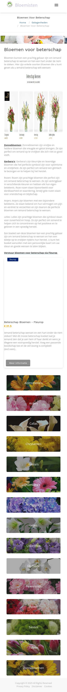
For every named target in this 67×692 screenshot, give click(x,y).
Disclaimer (37, 686)
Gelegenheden (40, 22)
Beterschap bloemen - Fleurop (23, 322)
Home (22, 22)
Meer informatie (18, 363)
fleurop (12, 259)
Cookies (48, 686)
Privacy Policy (23, 686)
